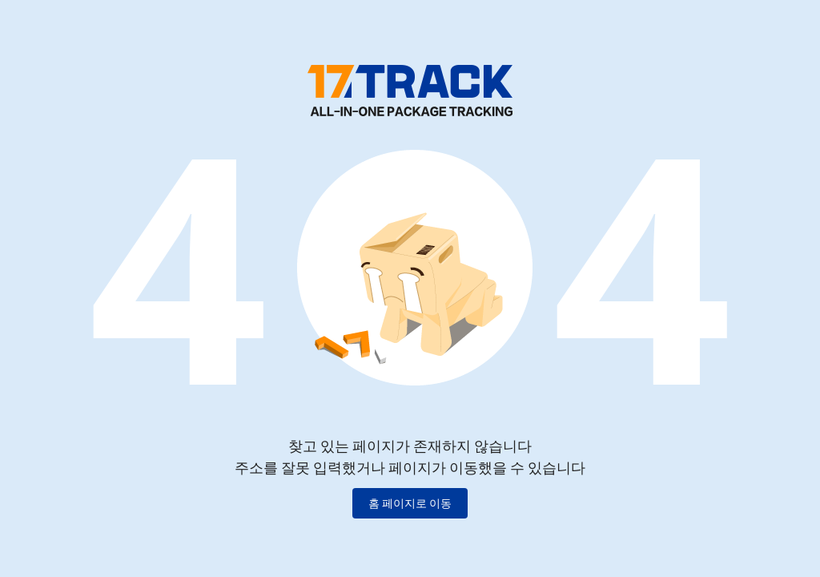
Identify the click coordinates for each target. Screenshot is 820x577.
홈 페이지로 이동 (410, 503)
